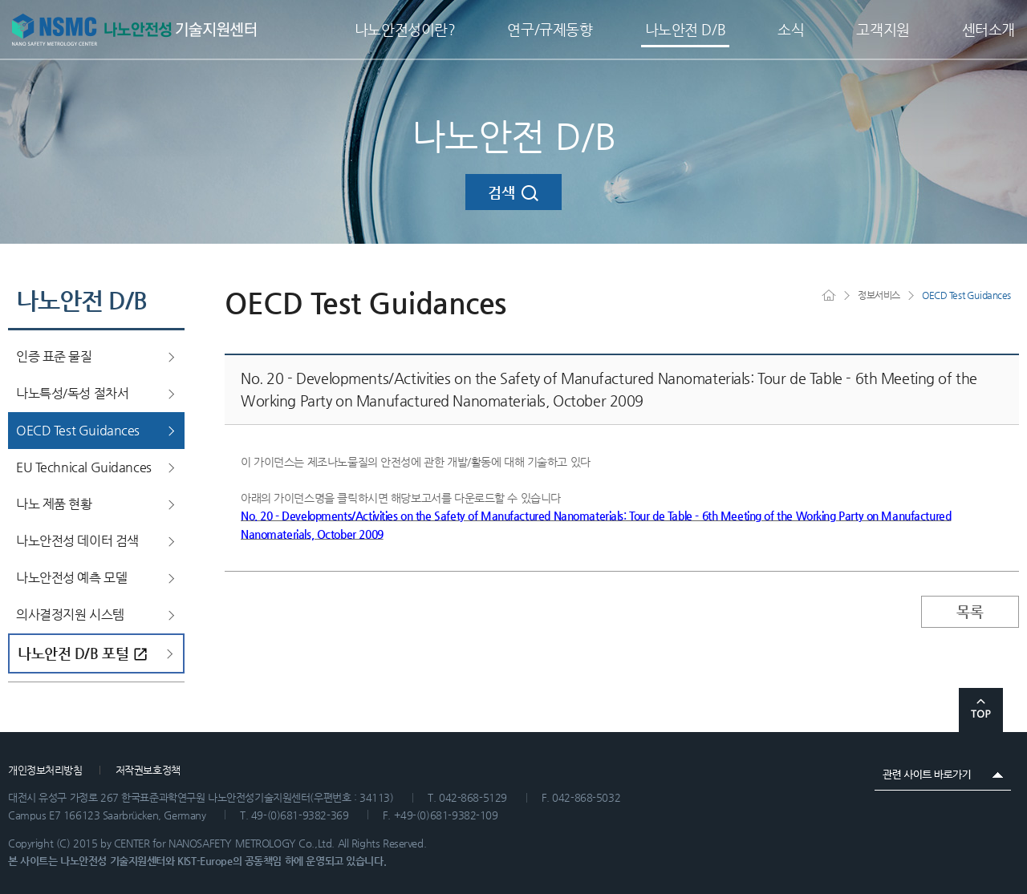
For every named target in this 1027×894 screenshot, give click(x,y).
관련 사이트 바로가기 (943, 774)
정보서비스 (879, 295)
